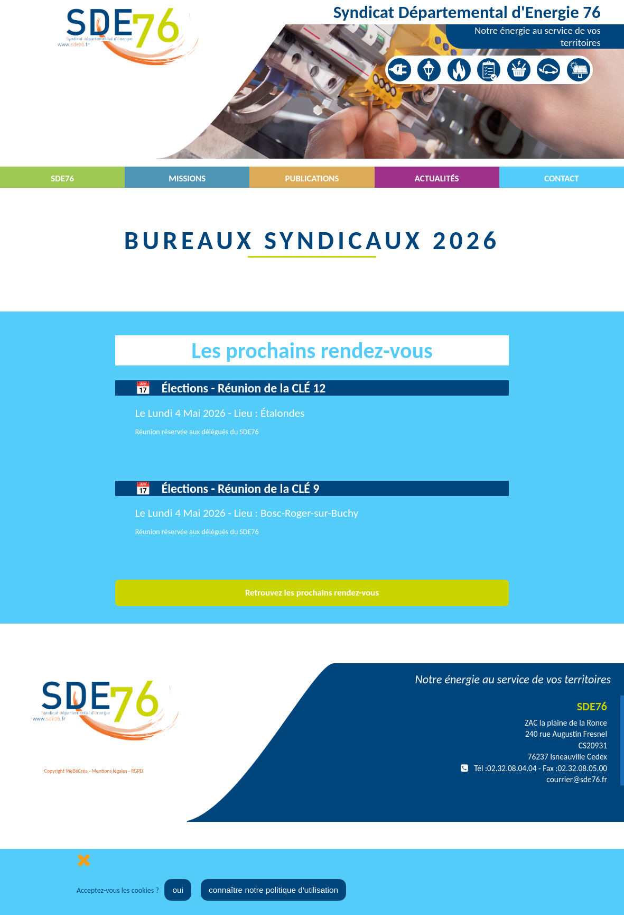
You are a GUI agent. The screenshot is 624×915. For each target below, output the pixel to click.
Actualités (437, 178)
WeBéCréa (77, 771)
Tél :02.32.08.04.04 (505, 768)
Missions (187, 178)
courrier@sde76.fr (576, 779)
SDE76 (62, 178)
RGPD (137, 771)
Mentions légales (109, 771)
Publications (312, 178)
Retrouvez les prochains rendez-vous (312, 592)
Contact (561, 178)
